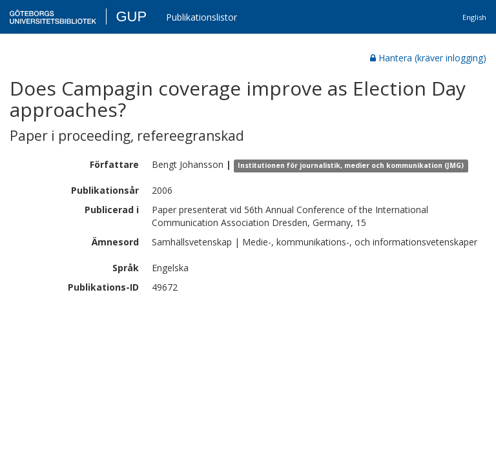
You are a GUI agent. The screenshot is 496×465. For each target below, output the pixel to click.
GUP (131, 16)
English (474, 17)
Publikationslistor (201, 17)
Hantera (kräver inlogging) (428, 58)
